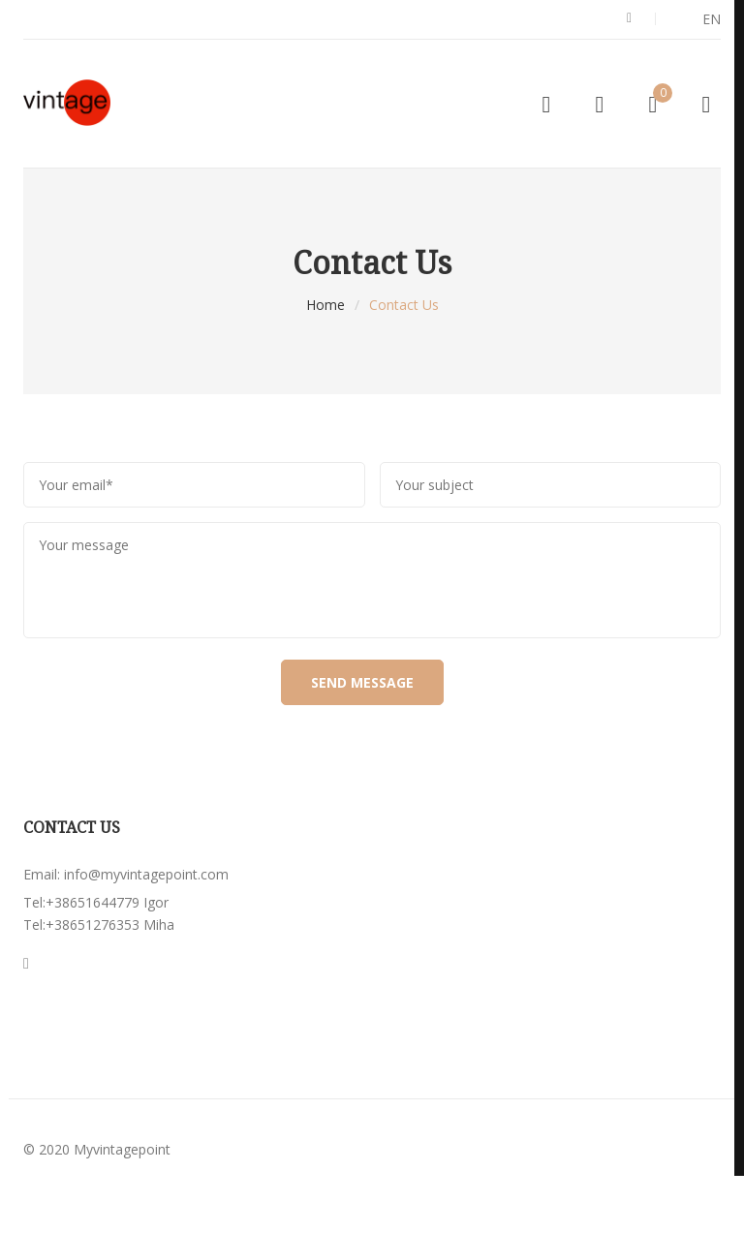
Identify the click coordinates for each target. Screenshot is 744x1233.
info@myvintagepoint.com (146, 874)
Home (325, 304)
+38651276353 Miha (110, 924)
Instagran (26, 964)
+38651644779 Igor (107, 902)
